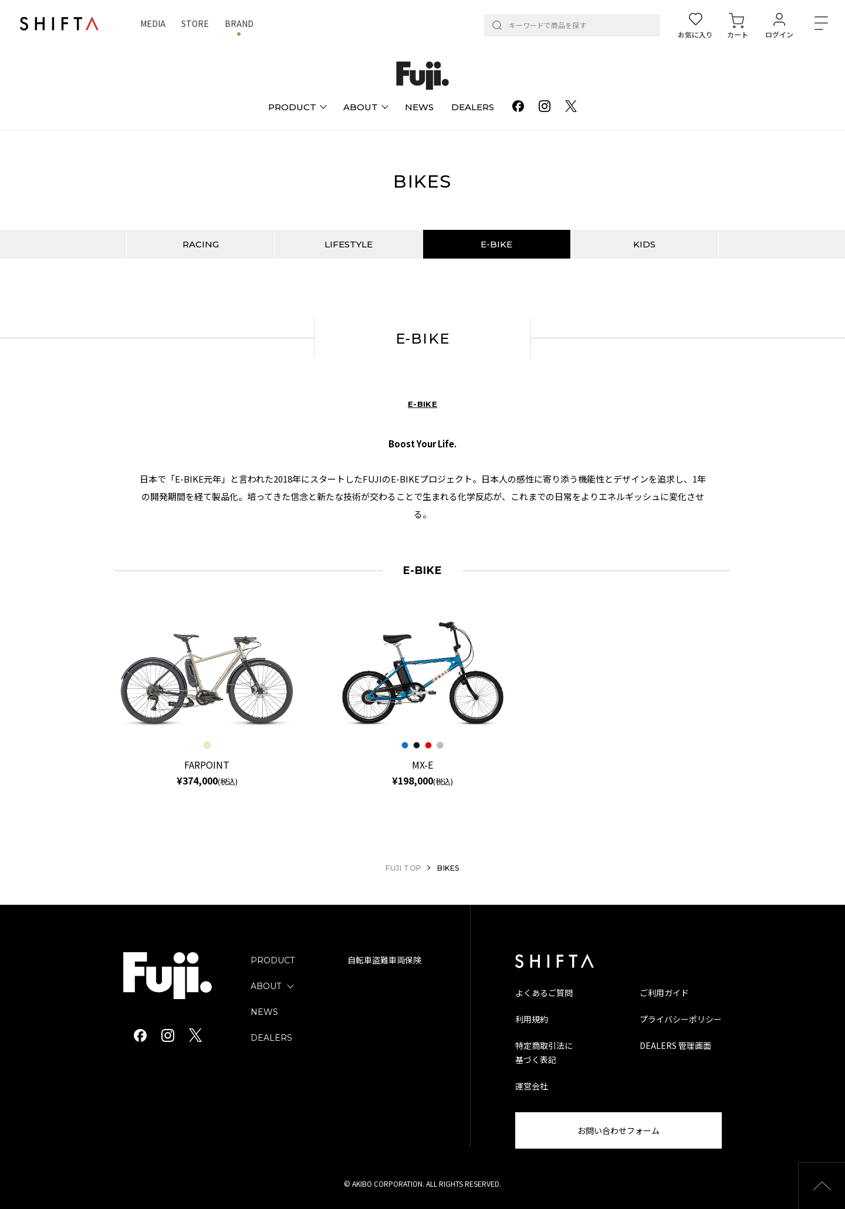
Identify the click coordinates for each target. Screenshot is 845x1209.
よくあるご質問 (544, 993)
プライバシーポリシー (681, 1019)
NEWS (264, 1012)
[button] (821, 1185)
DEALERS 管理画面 (675, 1045)
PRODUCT (273, 960)
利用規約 (531, 1019)
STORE (195, 23)
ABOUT (266, 986)
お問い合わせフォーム (618, 1130)
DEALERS (271, 1038)
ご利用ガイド (664, 993)
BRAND (239, 23)
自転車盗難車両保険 (384, 960)
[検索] (497, 25)
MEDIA (152, 23)
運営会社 (531, 1086)
